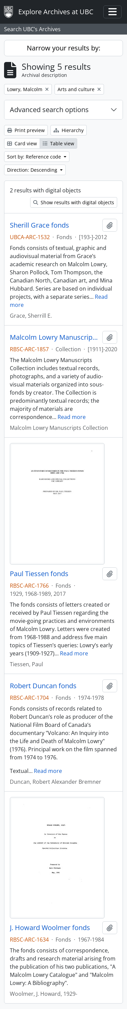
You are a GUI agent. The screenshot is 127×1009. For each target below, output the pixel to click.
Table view (58, 143)
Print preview (26, 130)
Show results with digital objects (73, 202)
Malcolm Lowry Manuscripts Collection (55, 337)
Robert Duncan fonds (43, 686)
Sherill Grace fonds (39, 225)
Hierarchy (69, 130)
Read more (72, 417)
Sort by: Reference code (34, 156)
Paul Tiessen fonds (39, 574)
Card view (22, 143)
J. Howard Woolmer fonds (50, 928)
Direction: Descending (33, 170)
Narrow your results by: (63, 47)
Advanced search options (49, 109)
